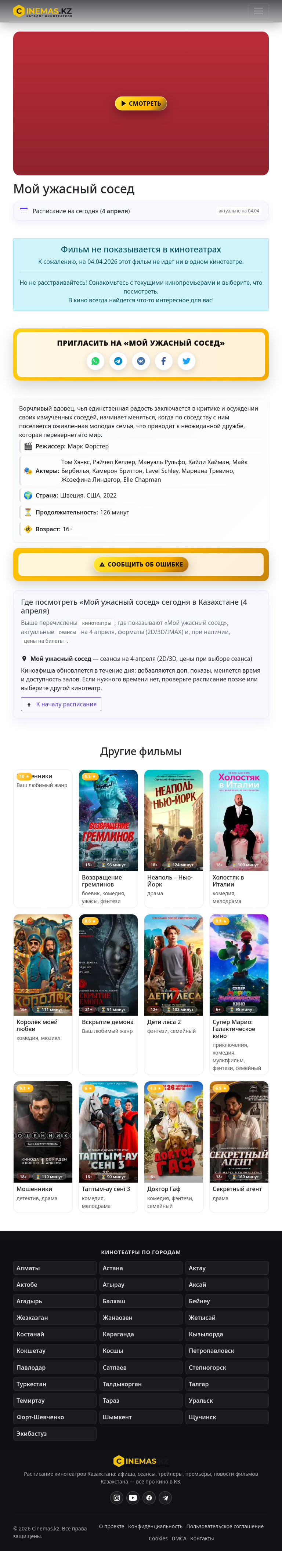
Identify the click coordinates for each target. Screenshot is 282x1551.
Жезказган (32, 1318)
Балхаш (114, 1301)
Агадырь (29, 1301)
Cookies (158, 1538)
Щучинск (202, 1417)
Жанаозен (118, 1318)
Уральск (201, 1401)
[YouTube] (133, 1497)
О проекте (111, 1526)
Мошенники (34, 776)
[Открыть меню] (258, 11)
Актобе (27, 1285)
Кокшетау (31, 1351)
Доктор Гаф (164, 1189)
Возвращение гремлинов (102, 880)
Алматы (28, 1268)
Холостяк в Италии (228, 880)
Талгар (199, 1384)
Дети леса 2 (164, 1022)
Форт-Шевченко (40, 1417)
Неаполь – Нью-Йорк (170, 880)
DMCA (179, 1538)
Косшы (113, 1351)
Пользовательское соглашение (225, 1526)
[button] (141, 103)
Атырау (113, 1285)
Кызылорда (206, 1334)
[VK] (141, 361)
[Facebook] (164, 361)
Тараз (111, 1401)
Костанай (30, 1334)
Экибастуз (32, 1434)
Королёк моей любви (37, 1025)
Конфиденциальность (155, 1526)
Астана (113, 1268)
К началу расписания (61, 704)
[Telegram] (118, 361)
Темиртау (31, 1401)
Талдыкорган (122, 1384)
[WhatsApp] (95, 361)
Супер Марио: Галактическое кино (234, 1029)
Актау (197, 1268)
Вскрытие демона (108, 1022)
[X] (186, 361)
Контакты (202, 1538)
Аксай (197, 1285)
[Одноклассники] (165, 1497)
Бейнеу (199, 1301)
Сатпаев (115, 1368)
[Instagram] (116, 1497)
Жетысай (202, 1318)
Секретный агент (237, 1189)
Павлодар (31, 1368)
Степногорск (207, 1368)
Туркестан (31, 1384)
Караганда (118, 1334)
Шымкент (117, 1417)
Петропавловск (211, 1351)
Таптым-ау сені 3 (106, 1189)
